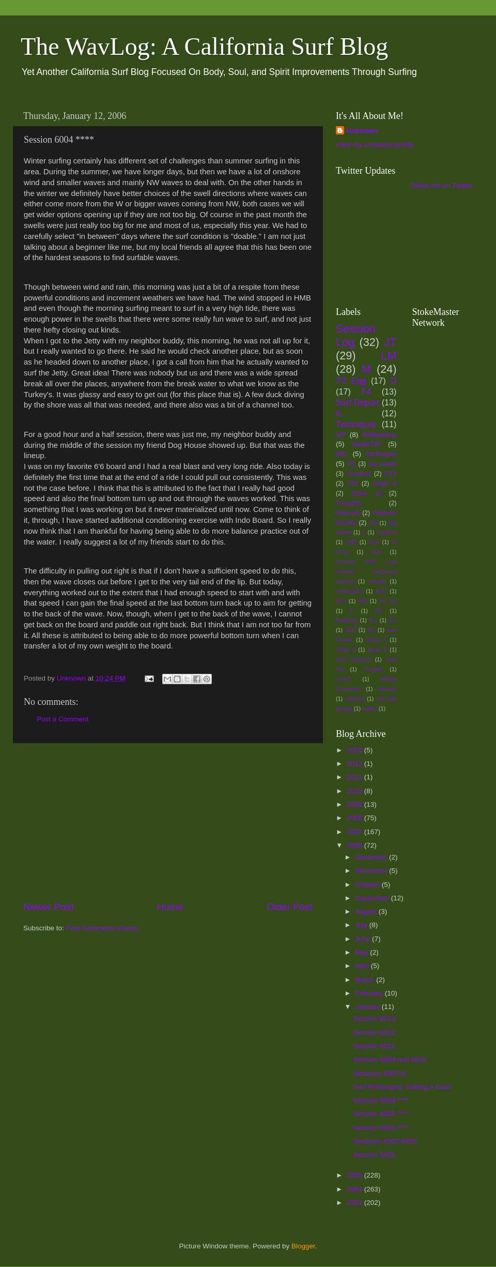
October (368, 884)
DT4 (391, 473)
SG (371, 630)
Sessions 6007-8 (379, 1073)
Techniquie (356, 424)
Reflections (379, 435)
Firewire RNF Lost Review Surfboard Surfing (366, 571)
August (367, 911)
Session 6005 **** (381, 1114)
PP (378, 611)
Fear (376, 552)
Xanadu (386, 689)
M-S (341, 601)
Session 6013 (374, 1018)
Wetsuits (348, 513)
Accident (359, 473)
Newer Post (48, 906)
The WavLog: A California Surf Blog (204, 46)
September (373, 898)
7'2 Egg (351, 380)
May (362, 952)
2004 (355, 1189)
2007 (355, 832)
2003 (355, 1202)
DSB (351, 542)
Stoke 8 (377, 649)
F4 (366, 391)
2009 (355, 804)
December (372, 857)
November (372, 870)
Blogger (303, 1246)
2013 (355, 763)
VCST (343, 679)
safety (369, 708)
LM (389, 355)
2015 (355, 750)
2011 (355, 777)
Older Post (290, 906)
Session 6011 (374, 1046)
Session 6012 (374, 1032)
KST (381, 591)
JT (390, 342)
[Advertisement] (167, 821)
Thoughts (349, 503)
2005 (355, 1175)
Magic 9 (384, 483)
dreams (355, 699)
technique (381, 454)
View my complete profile (374, 144)
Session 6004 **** (381, 1128)
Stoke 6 (345, 649)
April (363, 966)
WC (342, 454)
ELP (374, 542)
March (365, 980)
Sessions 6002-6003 (385, 1141)
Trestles (373, 669)
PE (351, 463)
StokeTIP (366, 444)
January (368, 1006)
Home (170, 906)
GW (352, 483)
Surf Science (353, 659)
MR (363, 601)
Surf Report (357, 402)
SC (393, 620)
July (362, 925)
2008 (355, 818)
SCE (350, 630)
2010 (355, 791)
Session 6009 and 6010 (390, 1059)
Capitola (386, 532)
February (370, 993)
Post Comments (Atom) (102, 928)
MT (341, 435)
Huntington (349, 591)
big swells (382, 463)
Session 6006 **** (381, 1100)
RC (373, 620)
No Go (387, 601)
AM (373, 523)
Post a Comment (63, 719)
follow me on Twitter (442, 185)
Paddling (347, 620)
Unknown (362, 130)
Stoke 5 (376, 640)
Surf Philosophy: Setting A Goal (402, 1087)
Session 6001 (374, 1154)
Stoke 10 (366, 493)
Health (377, 581)
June (363, 939)
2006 (355, 845)
